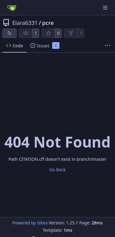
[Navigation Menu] (106, 7)
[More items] (108, 46)
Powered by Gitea (30, 223)
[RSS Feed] (9, 33)
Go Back (57, 169)
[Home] (11, 7)
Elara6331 (25, 23)
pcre (48, 23)
